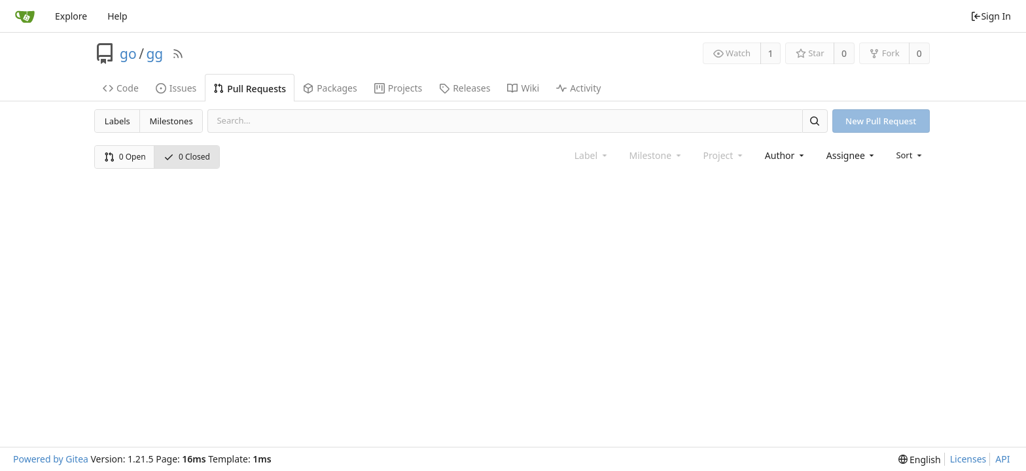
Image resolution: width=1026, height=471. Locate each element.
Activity (578, 88)
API (1002, 459)
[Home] (25, 16)
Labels (117, 121)
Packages (330, 88)
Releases (464, 88)
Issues (176, 88)
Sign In (990, 16)
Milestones (171, 121)
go (128, 53)
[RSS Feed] (178, 54)
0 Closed (187, 156)
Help (117, 16)
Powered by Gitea (50, 459)
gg (154, 53)
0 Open (125, 156)
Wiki (523, 88)
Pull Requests (249, 88)
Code (121, 88)
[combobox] (785, 155)
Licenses (968, 459)
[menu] (910, 155)
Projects (398, 88)
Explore (71, 16)
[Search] (814, 120)
